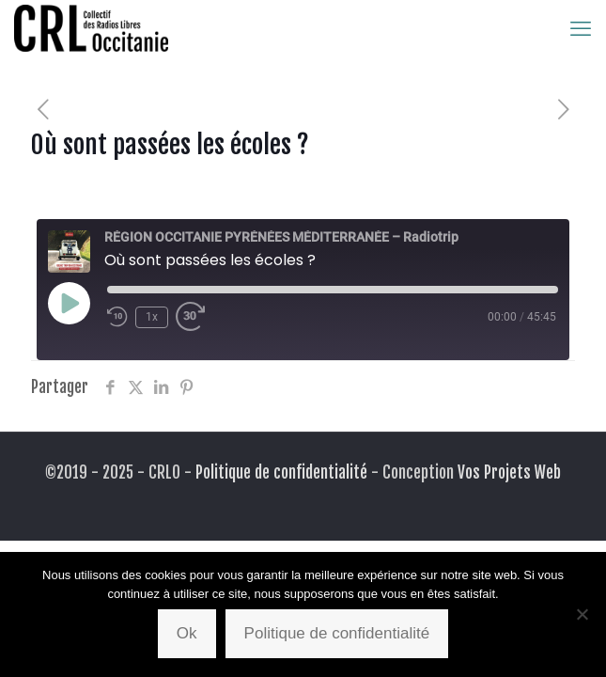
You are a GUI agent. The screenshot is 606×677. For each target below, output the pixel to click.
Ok (187, 633)
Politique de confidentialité (281, 472)
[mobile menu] (581, 28)
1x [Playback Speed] (152, 316)
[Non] (582, 614)
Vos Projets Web (509, 472)
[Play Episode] (68, 302)
